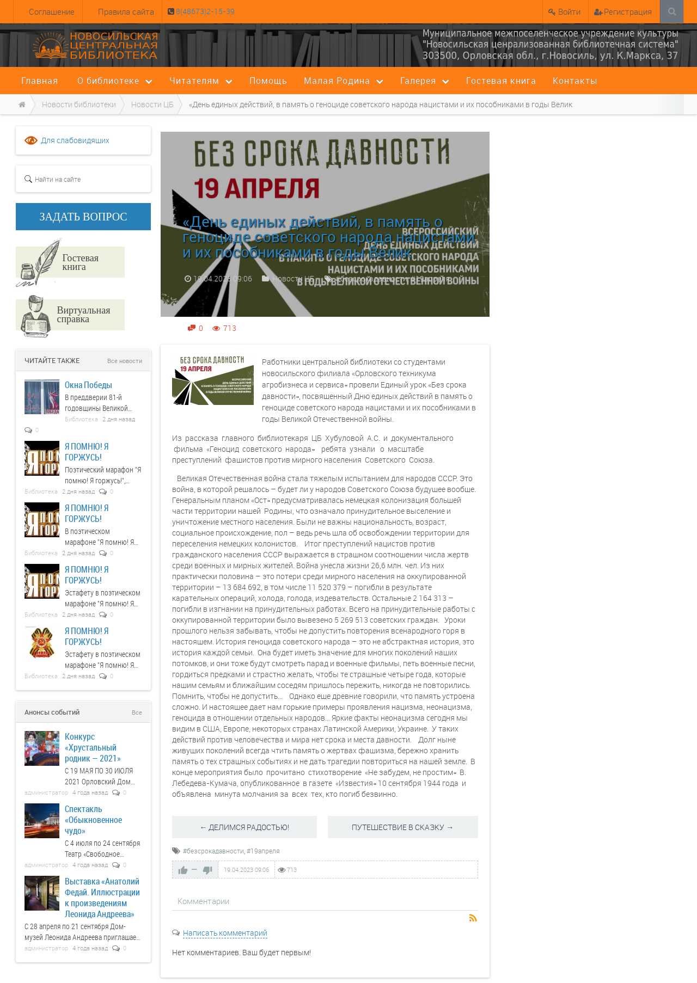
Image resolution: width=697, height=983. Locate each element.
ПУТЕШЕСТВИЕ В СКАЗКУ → (403, 827)
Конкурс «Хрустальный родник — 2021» (93, 747)
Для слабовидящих (75, 140)
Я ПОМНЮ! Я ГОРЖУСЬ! (86, 451)
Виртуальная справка (83, 314)
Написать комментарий (225, 932)
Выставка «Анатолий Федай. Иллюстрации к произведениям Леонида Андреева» (102, 897)
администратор (46, 792)
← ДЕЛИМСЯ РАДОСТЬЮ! (244, 827)
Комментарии (203, 900)
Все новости (124, 361)
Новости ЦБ (293, 278)
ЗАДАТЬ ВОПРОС (83, 217)
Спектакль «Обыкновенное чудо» (93, 819)
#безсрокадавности (371, 278)
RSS (473, 919)
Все (137, 712)
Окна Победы (88, 384)
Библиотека (81, 419)
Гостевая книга (80, 262)
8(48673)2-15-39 (204, 11)
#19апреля (430, 278)
